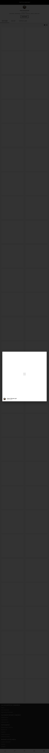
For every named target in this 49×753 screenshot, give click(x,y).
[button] (24, 398)
